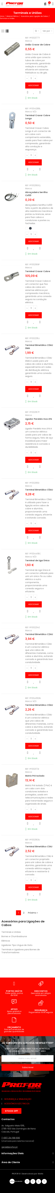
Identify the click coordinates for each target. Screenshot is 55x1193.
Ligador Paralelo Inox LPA (38, 419)
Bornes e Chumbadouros (14, 936)
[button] (11, 1111)
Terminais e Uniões (11, 932)
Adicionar (33, 85)
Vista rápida (27, 92)
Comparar (40, 92)
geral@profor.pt (9, 1147)
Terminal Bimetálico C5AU (39, 489)
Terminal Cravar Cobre (37, 271)
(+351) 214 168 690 (10, 1137)
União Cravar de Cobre (37, 44)
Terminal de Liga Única (37, 560)
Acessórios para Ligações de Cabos (23, 923)
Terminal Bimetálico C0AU (39, 705)
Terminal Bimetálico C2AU (39, 634)
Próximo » (33, 912)
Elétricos (5, 940)
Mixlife (40, 1173)
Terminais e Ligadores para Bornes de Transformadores (20, 951)
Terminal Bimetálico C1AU (38, 846)
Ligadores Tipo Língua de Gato (16, 945)
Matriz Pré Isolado (34, 775)
